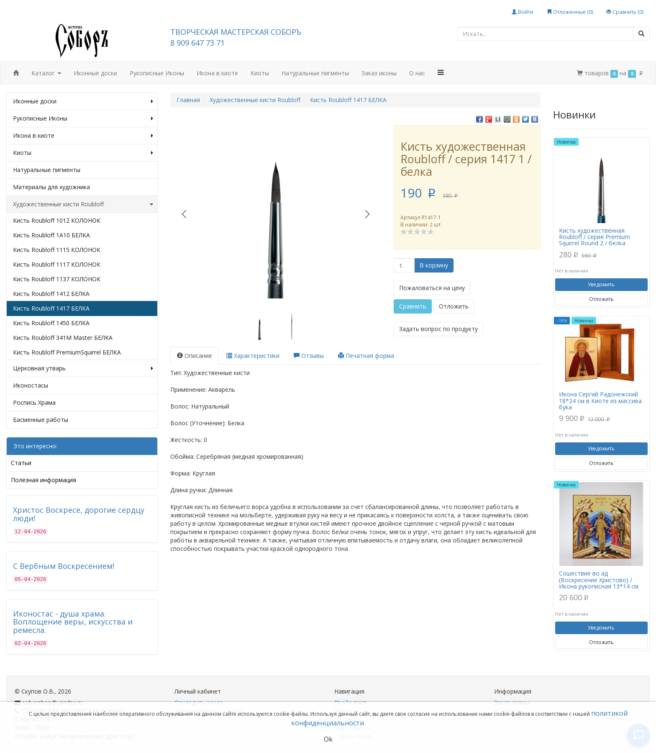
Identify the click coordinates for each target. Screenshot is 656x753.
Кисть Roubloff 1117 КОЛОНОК (56, 264)
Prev (183, 214)
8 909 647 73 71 (197, 43)
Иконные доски (95, 73)
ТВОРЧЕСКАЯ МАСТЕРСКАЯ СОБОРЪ (235, 32)
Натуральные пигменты (315, 73)
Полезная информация (43, 480)
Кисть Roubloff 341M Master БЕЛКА (63, 338)
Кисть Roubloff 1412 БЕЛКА (51, 294)
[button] (441, 72)
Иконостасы (30, 385)
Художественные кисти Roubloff (83, 204)
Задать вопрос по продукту (438, 329)
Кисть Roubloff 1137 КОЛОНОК (56, 279)
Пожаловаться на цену (432, 288)
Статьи (21, 463)
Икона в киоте (217, 73)
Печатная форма (366, 356)
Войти (522, 11)
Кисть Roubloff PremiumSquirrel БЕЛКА (67, 352)
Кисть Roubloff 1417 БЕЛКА (51, 308)
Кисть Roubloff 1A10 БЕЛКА (51, 235)
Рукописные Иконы (157, 73)
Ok (328, 739)
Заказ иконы (379, 73)
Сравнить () (624, 11)
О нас (417, 73)
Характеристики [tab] (252, 356)
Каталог (46, 73)
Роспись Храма (34, 402)
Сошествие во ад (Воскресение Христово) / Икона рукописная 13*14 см (598, 579)
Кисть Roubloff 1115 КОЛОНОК (56, 250)
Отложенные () (570, 11)
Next (367, 214)
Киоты (260, 73)
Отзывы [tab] (309, 356)
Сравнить (412, 306)
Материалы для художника (51, 187)
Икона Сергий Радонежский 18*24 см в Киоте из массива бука (600, 400)
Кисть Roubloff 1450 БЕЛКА (51, 323)
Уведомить (601, 284)
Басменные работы (40, 420)
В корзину (434, 265)
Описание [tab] (194, 356)
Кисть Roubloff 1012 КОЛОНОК (56, 220)
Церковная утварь (83, 368)
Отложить (454, 306)
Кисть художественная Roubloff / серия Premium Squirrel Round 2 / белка (594, 236)
